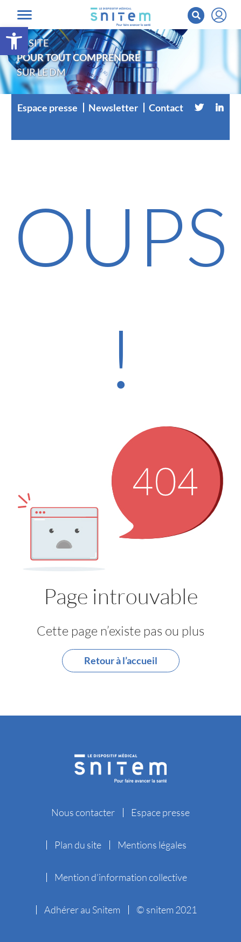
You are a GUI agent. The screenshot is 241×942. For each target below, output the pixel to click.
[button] (14, 41)
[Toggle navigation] (24, 15)
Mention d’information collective (120, 877)
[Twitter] (199, 107)
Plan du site (77, 845)
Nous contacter (83, 812)
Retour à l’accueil (120, 660)
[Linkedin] (219, 107)
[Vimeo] (121, 129)
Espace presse (47, 107)
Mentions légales (152, 845)
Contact (166, 107)
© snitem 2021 (166, 910)
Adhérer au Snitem (82, 910)
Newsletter (113, 107)
